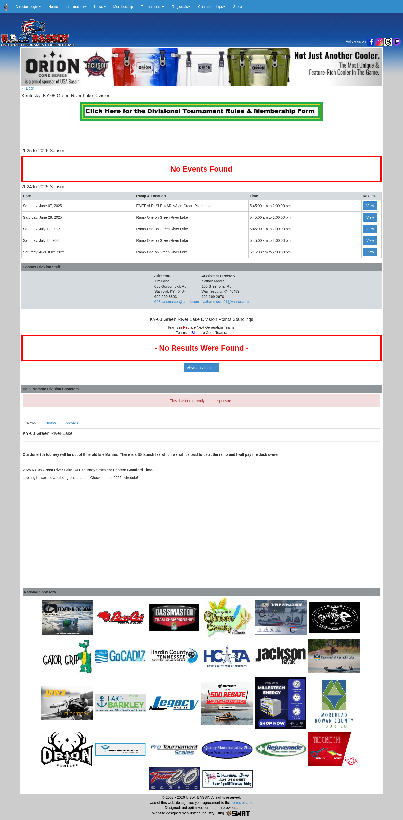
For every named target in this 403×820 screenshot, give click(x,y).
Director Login (28, 7)
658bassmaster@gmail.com (176, 302)
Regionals (181, 7)
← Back (27, 88)
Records (71, 423)
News (100, 7)
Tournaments (152, 7)
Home (53, 7)
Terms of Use (241, 802)
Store (237, 7)
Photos (50, 423)
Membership (123, 7)
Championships (212, 7)
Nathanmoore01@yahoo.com (225, 302)
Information (76, 7)
